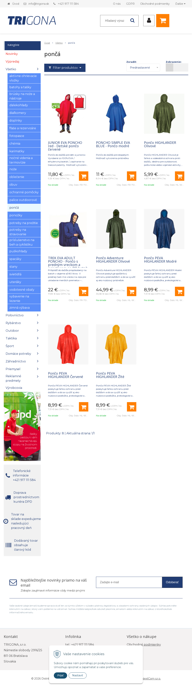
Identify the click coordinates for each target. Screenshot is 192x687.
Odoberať (172, 582)
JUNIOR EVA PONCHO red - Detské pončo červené (65, 146)
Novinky (12, 54)
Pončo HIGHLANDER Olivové (160, 144)
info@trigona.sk (38, 3)
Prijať (60, 675)
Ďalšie (180, 3)
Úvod (15, 3)
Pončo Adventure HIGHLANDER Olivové (113, 260)
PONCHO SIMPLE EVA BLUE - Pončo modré (113, 144)
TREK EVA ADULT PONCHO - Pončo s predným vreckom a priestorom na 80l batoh (68, 263)
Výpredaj (12, 61)
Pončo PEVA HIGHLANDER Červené (65, 375)
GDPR (130, 3)
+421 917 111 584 (68, 3)
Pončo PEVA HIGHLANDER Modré (160, 260)
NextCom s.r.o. (151, 678)
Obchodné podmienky (155, 3)
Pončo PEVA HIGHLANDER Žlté (110, 375)
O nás (117, 3)
